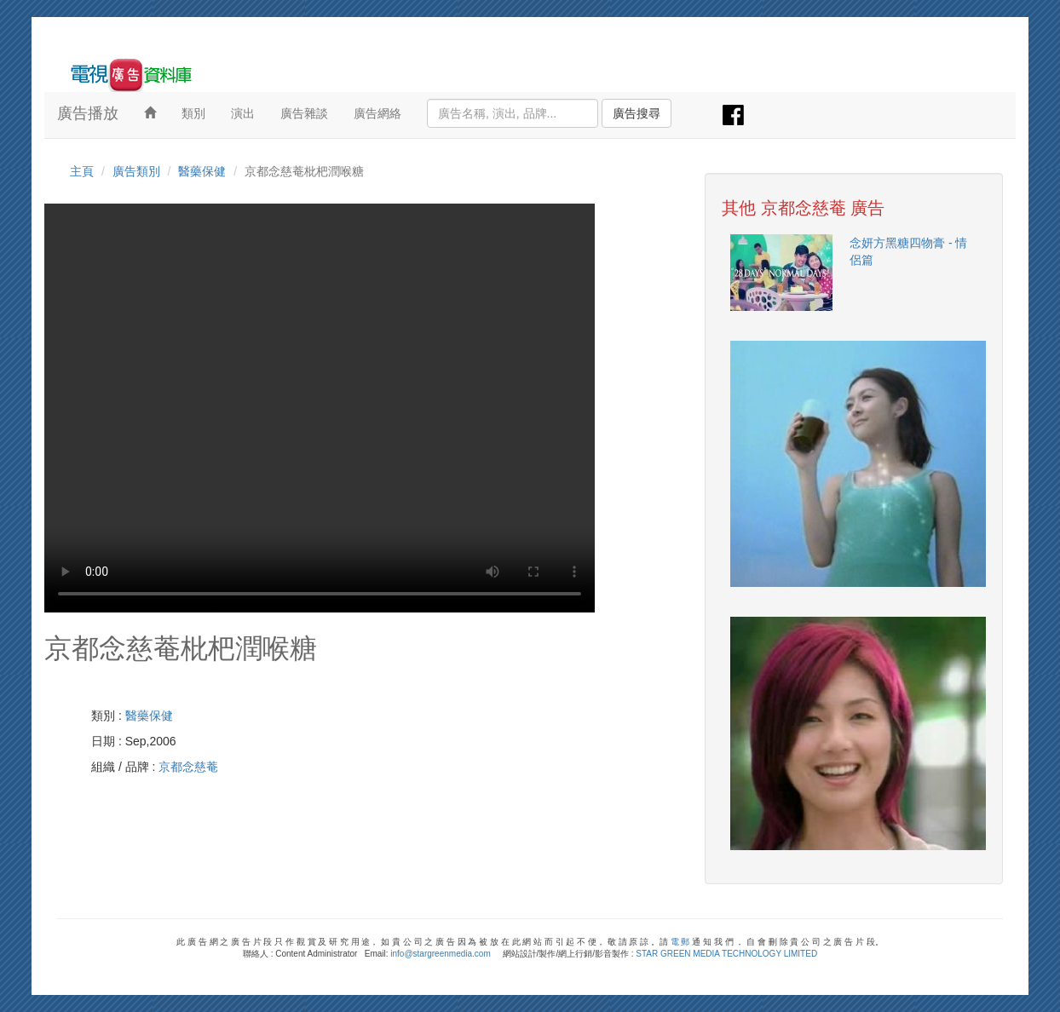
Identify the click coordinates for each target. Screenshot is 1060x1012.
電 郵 (680, 941)
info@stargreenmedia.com (440, 953)
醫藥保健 (202, 171)
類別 (193, 113)
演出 (243, 113)
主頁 (82, 171)
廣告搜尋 (636, 113)
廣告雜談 (304, 113)
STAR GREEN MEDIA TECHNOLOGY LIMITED (726, 953)
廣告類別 (136, 171)
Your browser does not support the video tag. (319, 408)
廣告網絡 (377, 113)
